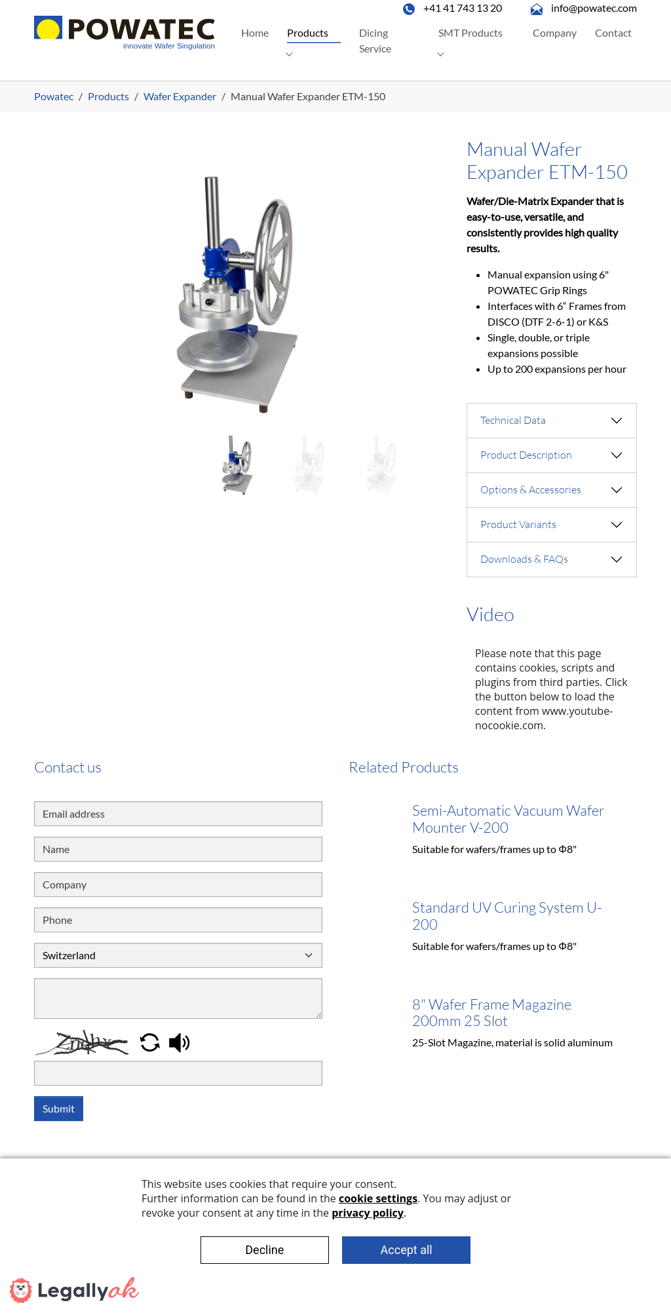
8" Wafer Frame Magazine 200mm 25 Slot (491, 1012)
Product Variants (518, 524)
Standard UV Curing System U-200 (507, 915)
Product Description (526, 454)
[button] (151, 1041)
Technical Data (513, 420)
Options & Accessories (530, 489)
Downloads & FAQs (524, 558)
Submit (59, 1108)
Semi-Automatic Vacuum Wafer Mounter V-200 (508, 818)
